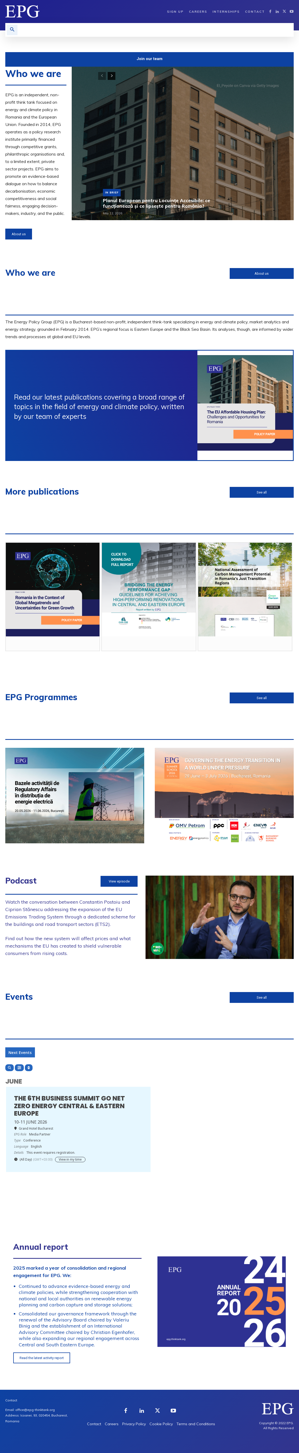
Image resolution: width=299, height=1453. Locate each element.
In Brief (111, 192)
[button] (12, 30)
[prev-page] (102, 76)
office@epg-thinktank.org (35, 1410)
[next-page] (111, 76)
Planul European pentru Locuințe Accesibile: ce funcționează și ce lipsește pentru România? (156, 203)
